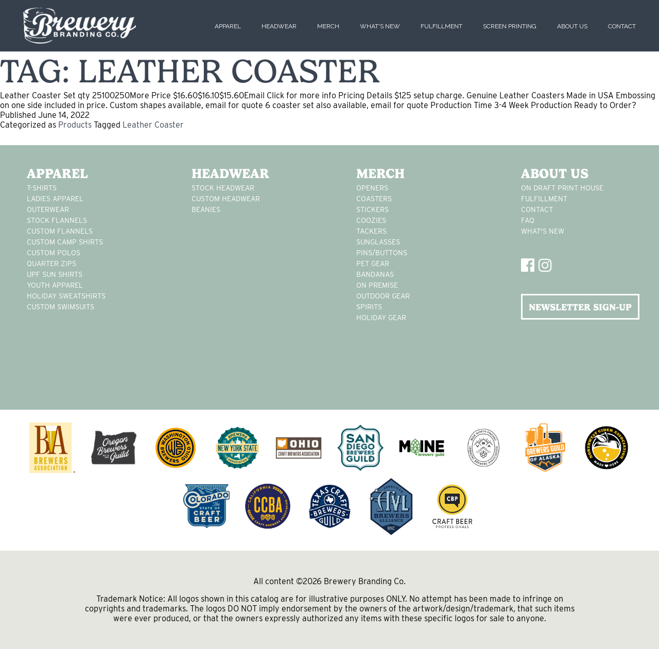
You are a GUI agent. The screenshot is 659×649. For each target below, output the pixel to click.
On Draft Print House (562, 188)
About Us (572, 26)
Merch (328, 26)
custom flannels (60, 231)
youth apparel (55, 285)
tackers (371, 231)
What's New (380, 26)
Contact (622, 26)
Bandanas (375, 274)
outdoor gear (383, 296)
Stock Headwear (223, 188)
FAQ (527, 220)
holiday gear (381, 317)
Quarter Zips (51, 263)
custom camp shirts (65, 242)
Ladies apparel (55, 199)
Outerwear (48, 209)
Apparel (228, 26)
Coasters (374, 199)
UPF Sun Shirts (54, 274)
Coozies (371, 220)
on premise (377, 285)
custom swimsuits (60, 307)
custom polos (53, 253)
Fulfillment (441, 26)
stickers (372, 209)
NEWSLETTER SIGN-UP (580, 307)
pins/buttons (381, 253)
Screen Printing (509, 26)
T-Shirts (42, 188)
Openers (372, 188)
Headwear (279, 26)
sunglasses (378, 242)
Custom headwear (226, 199)
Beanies (206, 209)
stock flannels (57, 220)
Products (75, 125)
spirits (369, 307)
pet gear (372, 263)
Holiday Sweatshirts (66, 296)
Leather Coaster (153, 125)
